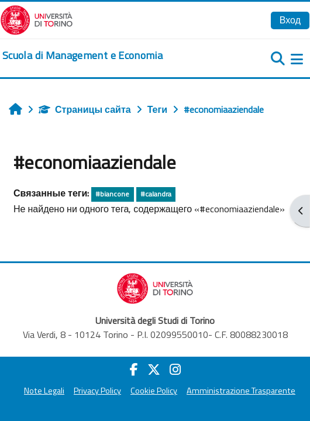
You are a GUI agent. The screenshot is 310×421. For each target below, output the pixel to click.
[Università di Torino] (36, 19)
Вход (290, 20)
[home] (82, 55)
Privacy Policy (97, 390)
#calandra (155, 193)
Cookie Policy (153, 390)
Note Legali (44, 390)
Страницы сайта (85, 109)
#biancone (112, 193)
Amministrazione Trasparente (241, 390)
